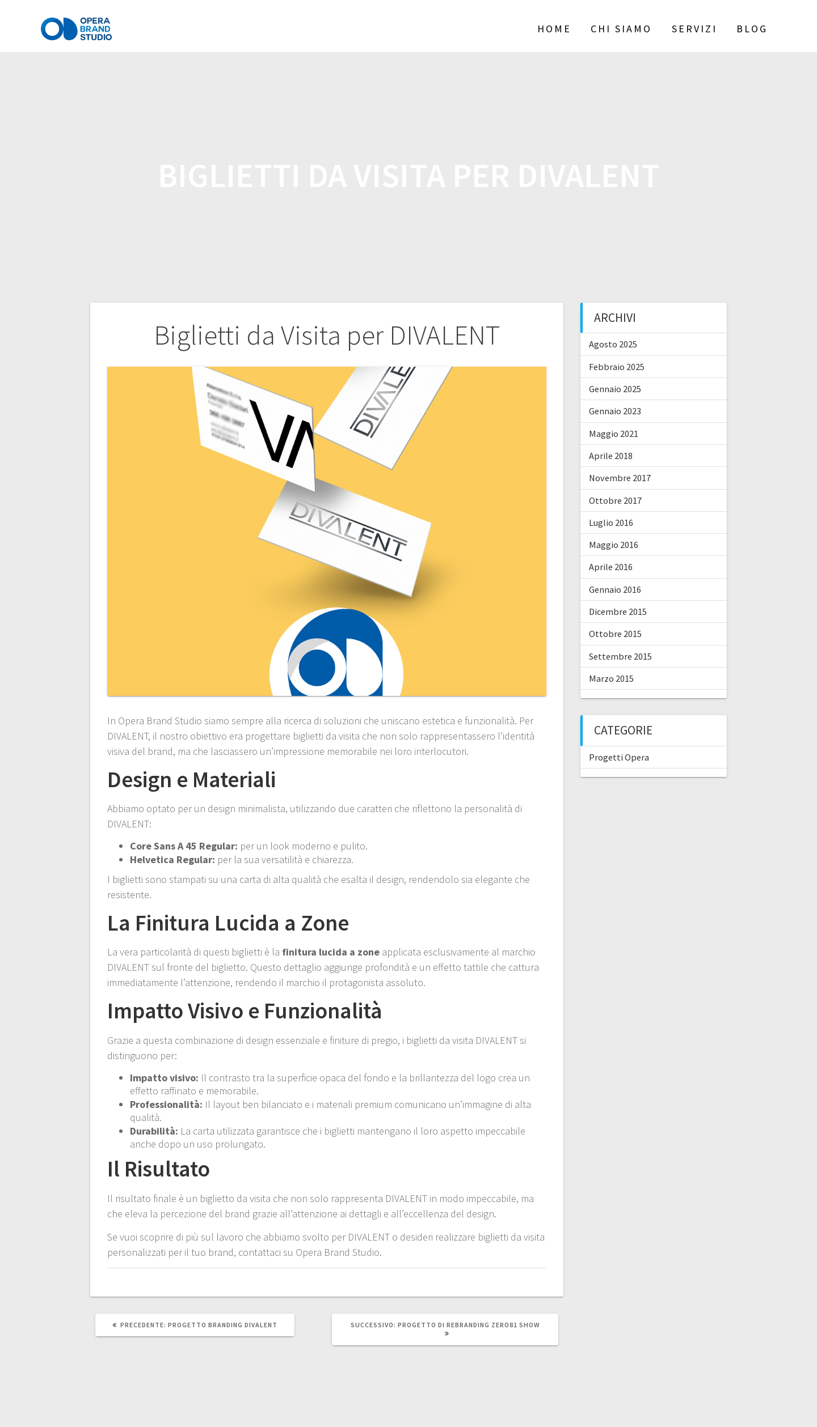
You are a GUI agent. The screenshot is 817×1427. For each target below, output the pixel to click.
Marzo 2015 (611, 678)
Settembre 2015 (620, 656)
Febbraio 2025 (617, 366)
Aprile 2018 (611, 455)
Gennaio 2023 (615, 411)
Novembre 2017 (620, 477)
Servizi (694, 28)
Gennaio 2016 (615, 589)
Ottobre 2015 (615, 633)
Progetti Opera (619, 757)
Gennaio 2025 (615, 388)
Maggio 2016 (613, 544)
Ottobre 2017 (615, 500)
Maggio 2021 (613, 433)
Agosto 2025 (613, 344)
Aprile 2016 (611, 566)
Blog (752, 28)
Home (554, 28)
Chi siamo (621, 28)
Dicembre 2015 (618, 611)
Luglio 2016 (611, 522)
